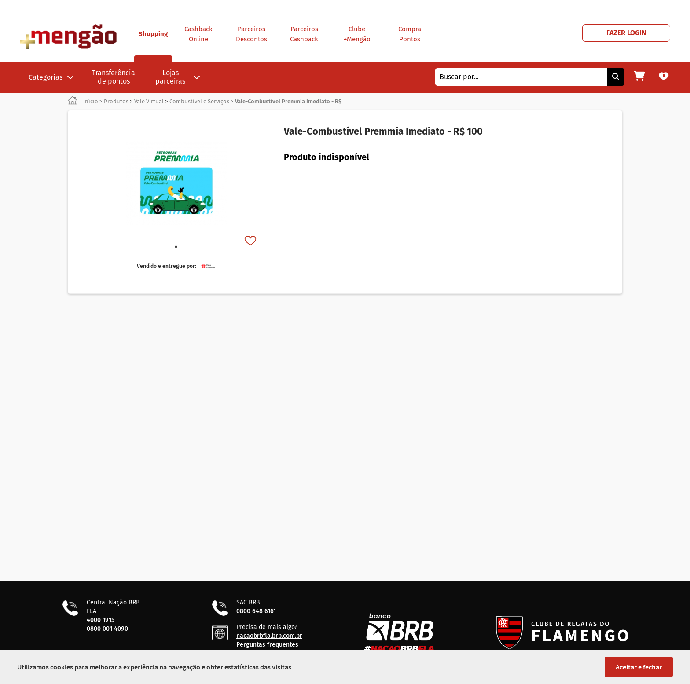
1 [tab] (176, 246)
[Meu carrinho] (639, 77)
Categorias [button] (51, 77)
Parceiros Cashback (304, 34)
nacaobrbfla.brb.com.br (269, 636)
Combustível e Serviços (199, 101)
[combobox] (521, 77)
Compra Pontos (409, 34)
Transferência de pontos (113, 77)
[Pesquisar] (615, 77)
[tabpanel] (176, 183)
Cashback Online (198, 34)
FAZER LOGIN (626, 33)
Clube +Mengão (357, 34)
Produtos (116, 101)
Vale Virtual (149, 101)
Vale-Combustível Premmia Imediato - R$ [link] (288, 101)
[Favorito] (251, 241)
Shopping (153, 46)
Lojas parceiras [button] (177, 77)
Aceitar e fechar (639, 666)
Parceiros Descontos (251, 34)
